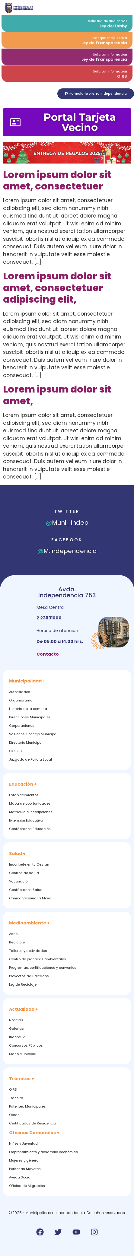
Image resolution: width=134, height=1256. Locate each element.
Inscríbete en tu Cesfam (29, 864)
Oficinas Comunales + (34, 1133)
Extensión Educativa (26, 820)
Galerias (16, 1028)
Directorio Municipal (26, 742)
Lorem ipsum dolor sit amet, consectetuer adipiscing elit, (57, 287)
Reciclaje (17, 942)
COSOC (15, 751)
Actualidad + (23, 1009)
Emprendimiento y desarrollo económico (43, 1151)
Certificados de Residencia (32, 1123)
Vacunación (19, 881)
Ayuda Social (20, 1177)
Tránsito (16, 1097)
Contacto (48, 654)
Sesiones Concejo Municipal (33, 734)
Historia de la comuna (28, 708)
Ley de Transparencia (104, 41)
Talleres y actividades (28, 950)
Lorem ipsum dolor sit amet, (57, 394)
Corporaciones (21, 725)
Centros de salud (24, 872)
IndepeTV (17, 1037)
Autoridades (19, 691)
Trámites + (21, 1079)
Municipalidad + (27, 681)
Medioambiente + (29, 923)
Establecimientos (24, 795)
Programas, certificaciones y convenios (42, 967)
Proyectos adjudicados (29, 976)
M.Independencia (67, 551)
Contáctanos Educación (30, 828)
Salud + (17, 854)
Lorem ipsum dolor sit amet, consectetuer (57, 180)
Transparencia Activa (109, 36)
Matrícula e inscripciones (31, 811)
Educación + (23, 784)
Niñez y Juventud (23, 1143)
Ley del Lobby (113, 24)
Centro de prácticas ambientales (37, 959)
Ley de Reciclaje (23, 984)
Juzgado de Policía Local (30, 759)
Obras (14, 1114)
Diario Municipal (22, 1053)
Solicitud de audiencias (107, 19)
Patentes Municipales (27, 1106)
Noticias (16, 1020)
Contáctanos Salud (26, 889)
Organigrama (21, 700)
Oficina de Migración (27, 1185)
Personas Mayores (25, 1168)
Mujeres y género (23, 1160)
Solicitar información (110, 53)
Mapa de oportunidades (30, 803)
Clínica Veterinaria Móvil (30, 898)
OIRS (122, 75)
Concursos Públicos (26, 1045)
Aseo (13, 933)
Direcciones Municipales (30, 717)
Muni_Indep (67, 522)
